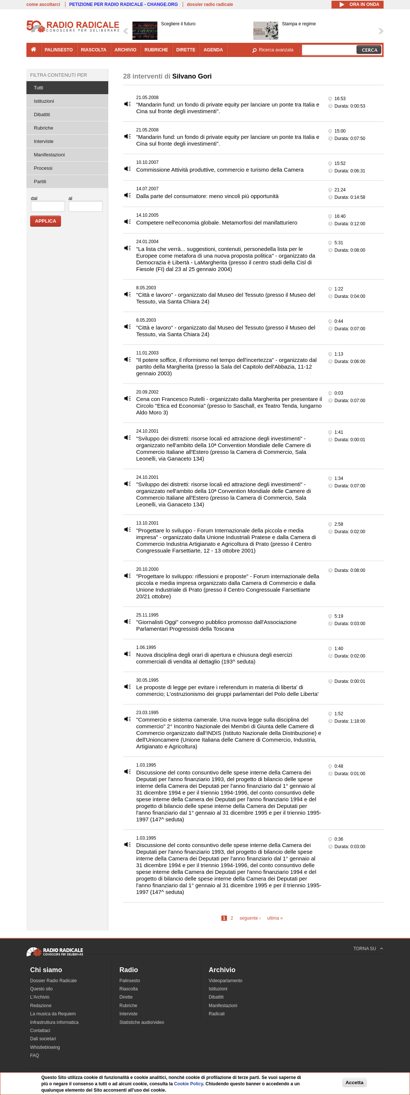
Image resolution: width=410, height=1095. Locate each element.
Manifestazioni (49, 154)
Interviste (44, 141)
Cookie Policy (188, 1083)
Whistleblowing (45, 1047)
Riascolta (128, 988)
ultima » (275, 918)
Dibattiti (42, 114)
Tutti (38, 87)
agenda (213, 49)
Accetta (354, 1082)
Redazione (40, 1005)
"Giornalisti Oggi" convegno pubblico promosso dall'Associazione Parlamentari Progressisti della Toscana (216, 625)
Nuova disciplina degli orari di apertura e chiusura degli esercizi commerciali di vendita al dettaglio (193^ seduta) (214, 658)
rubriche (156, 49)
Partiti (40, 181)
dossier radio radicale (210, 4)
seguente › (250, 918)
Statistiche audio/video (141, 1022)
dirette (185, 49)
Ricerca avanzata (276, 49)
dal (34, 198)
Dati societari (43, 1038)
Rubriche (43, 128)
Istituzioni (44, 101)
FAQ (34, 1055)
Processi (43, 168)
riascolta (93, 49)
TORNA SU (364, 948)
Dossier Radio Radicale (53, 980)
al (70, 198)
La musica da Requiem (53, 1013)
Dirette (125, 997)
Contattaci (40, 1030)
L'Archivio (39, 997)
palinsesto (59, 49)
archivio (126, 49)
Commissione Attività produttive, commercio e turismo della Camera (220, 169)
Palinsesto (129, 980)
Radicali (217, 1013)
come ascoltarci (43, 4)
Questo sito (41, 988)
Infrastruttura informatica (54, 1022)
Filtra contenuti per (58, 75)
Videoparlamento (226, 980)
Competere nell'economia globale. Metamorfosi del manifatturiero (216, 222)
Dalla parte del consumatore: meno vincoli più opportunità (207, 196)
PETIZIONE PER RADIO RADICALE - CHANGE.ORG (123, 4)
